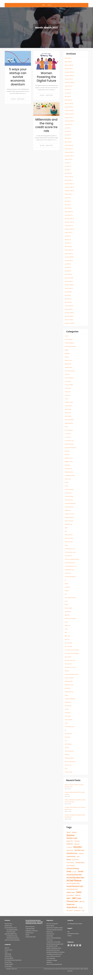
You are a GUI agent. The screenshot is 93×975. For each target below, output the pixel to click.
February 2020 (68, 278)
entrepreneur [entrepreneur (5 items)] (81, 853)
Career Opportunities (70, 370)
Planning (67, 670)
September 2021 (69, 229)
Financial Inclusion (69, 496)
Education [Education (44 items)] (77, 847)
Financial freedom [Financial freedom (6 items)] (70, 862)
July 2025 (67, 89)
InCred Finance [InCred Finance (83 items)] (74, 880)
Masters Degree (68, 608)
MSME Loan (67, 625)
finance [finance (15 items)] (69, 859)
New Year (67, 639)
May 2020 (67, 267)
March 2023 (67, 173)
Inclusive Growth (69, 541)
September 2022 (69, 190)
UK (65, 730)
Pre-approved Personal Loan (72, 674)
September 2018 (69, 323)
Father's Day (68, 479)
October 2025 (68, 79)
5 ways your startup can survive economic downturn (18, 76)
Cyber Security (68, 405)
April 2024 (67, 138)
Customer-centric (69, 402)
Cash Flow (67, 374)
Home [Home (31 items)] (69, 871)
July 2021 (67, 236)
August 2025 (68, 86)
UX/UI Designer (68, 744)
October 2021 (68, 225)
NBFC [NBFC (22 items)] (69, 898)
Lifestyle (67, 590)
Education (67, 451)
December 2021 (68, 218)
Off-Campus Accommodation (72, 650)
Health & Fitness (69, 534)
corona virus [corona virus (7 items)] (77, 841)
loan (66, 594)
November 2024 (68, 114)
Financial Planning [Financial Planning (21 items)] (73, 868)
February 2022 (68, 211)
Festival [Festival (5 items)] (78, 856)
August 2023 (68, 159)
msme (66, 622)
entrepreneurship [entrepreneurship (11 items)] (71, 856)
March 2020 (67, 274)
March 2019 (67, 302)
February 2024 (68, 145)
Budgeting (67, 353)
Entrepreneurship (69, 472)
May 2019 (67, 295)
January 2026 (68, 68)
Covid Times (68, 388)
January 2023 (68, 180)
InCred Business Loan (70, 548)
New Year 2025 (68, 646)
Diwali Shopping (69, 430)
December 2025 (68, 72)
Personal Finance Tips (70, 660)
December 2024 (68, 110)
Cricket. (66, 398)
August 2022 (68, 194)
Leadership (67, 587)
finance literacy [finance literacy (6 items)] (75, 859)
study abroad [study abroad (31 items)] (72, 907)
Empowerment (68, 468)
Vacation (67, 747)
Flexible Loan (68, 510)
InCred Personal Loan (70, 562)
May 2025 (67, 96)
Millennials (67, 615)
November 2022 (68, 187)
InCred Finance (68, 555)
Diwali (66, 426)
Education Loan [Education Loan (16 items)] (79, 850)
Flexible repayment (69, 517)
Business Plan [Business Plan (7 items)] (70, 841)
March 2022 (67, 208)
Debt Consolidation (69, 419)
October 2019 (68, 288)
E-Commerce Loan (69, 440)
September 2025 (69, 82)
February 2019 (68, 305)
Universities (67, 737)
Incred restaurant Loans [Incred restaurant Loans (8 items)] (72, 889)
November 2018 (68, 316)
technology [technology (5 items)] (80, 907)
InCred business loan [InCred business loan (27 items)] (74, 875)
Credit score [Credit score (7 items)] (76, 844)
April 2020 (67, 271)
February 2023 (68, 176)
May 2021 (67, 239)
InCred (14, 99)
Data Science (68, 412)
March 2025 (67, 100)
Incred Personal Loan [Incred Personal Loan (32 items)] (75, 886)
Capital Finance (68, 367)
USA (66, 740)
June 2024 (67, 131)
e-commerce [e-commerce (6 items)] (69, 847)
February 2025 (68, 103)
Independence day (69, 569)
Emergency (67, 465)
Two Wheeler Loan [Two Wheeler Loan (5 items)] (77, 910)
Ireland (66, 583)
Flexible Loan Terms (69, 513)
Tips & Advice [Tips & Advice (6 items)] (69, 910)
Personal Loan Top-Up (70, 667)
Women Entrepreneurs (70, 761)
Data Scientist (68, 416)
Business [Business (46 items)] (70, 835)
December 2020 (68, 257)
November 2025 (68, 75)
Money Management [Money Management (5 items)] (70, 895)
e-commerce (68, 433)
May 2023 (67, 169)
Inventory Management (70, 576)
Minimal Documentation (70, 618)
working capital (68, 772)
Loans (66, 601)
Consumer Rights (69, 384)
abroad (66, 336)
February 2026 (68, 65)
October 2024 (68, 117)
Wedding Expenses (69, 758)
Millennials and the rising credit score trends (46, 125)
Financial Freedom (69, 489)
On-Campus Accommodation (72, 653)
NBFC (66, 632)
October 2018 (68, 319)
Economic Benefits (69, 444)
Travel (66, 723)
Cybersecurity (68, 409)
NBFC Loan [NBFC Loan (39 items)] (76, 898)
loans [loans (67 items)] (78, 892)
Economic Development (70, 447)
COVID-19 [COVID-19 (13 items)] (69, 844)
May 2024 (67, 135)
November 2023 (68, 155)
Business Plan (68, 364)
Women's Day (68, 765)
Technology (67, 712)
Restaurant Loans (69, 684)
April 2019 (67, 298)
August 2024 (68, 124)
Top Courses (68, 716)
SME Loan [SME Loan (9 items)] (81, 901)
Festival (66, 482)
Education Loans (69, 458)
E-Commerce (68, 437)
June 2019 (67, 291)
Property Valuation (69, 677)
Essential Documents (70, 475)
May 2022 (67, 201)
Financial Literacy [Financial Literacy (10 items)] (80, 862)
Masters (67, 604)
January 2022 (68, 215)
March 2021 (67, 246)
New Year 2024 (68, 643)
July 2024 (67, 128)
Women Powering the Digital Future (46, 77)
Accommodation (69, 339)
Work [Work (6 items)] (83, 910)
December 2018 (68, 312)
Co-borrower (68, 381)
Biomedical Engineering (70, 346)
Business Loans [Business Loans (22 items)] (72, 838)
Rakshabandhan (69, 681)
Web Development (69, 751)
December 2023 (68, 152)
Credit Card (67, 391)
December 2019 (68, 285)
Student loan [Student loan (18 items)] (71, 904)
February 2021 (68, 250)
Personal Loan (68, 663)
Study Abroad (68, 705)
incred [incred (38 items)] (80, 871)
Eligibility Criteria (69, 461)
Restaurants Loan (69, 691)
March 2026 (67, 61)
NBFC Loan (67, 636)
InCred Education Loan (70, 552)
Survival (66, 709)
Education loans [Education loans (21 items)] (72, 853)
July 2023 (67, 162)
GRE (66, 531)
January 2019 (68, 309)
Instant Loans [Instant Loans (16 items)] (71, 892)
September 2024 (69, 121)
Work (66, 768)
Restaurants (68, 688)
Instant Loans (68, 573)
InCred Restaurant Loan (70, 566)
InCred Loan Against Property (72, 559)
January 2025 (68, 107)
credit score (67, 395)
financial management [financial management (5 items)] (71, 865)
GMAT (66, 527)
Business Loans (68, 360)
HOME (43, 5)
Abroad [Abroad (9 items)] (68, 832)
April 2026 (67, 58)
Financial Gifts (68, 493)
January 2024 (68, 148)
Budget (66, 350)
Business (67, 357)
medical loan (68, 611)
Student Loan (68, 702)
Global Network (68, 524)
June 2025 (67, 93)
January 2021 (68, 253)
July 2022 (67, 197)
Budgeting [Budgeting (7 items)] (74, 832)
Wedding (67, 754)
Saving (66, 695)
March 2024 (67, 142)
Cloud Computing (69, 377)
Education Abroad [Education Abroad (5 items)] (70, 850)
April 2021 (67, 243)
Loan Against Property (70, 597)
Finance (66, 486)
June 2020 (67, 264)
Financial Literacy (69, 500)
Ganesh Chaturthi (69, 520)
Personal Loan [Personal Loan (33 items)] (72, 901)
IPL (65, 580)
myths (66, 629)
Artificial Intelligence (69, 343)
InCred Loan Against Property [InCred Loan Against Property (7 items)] (73, 883)
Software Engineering (70, 698)
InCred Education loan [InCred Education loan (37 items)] (75, 877)
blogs (49, 5)
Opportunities (68, 657)
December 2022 (68, 183)
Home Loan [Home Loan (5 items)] (75, 871)
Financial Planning (69, 507)
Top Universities (68, 719)
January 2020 (68, 281)
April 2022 (67, 204)
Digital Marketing (69, 423)
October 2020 (68, 260)
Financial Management (70, 503)
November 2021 (68, 222)
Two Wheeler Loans (69, 726)
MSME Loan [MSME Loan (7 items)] (77, 895)
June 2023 (67, 166)
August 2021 (68, 232)
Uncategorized (68, 733)
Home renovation (69, 538)
